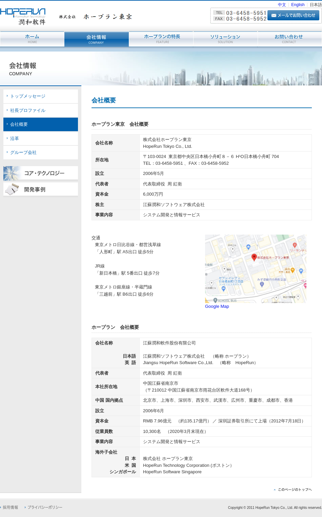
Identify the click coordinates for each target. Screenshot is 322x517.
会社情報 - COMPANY (96, 39)
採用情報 (9, 507)
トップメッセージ (27, 96)
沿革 (14, 138)
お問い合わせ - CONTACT (290, 39)
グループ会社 (23, 152)
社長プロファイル (27, 110)
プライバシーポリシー (43, 507)
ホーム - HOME (32, 39)
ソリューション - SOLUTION (225, 39)
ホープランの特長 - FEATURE (161, 39)
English (297, 4)
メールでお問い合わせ (293, 15)
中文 (282, 4)
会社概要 (19, 124)
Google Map (217, 306)
